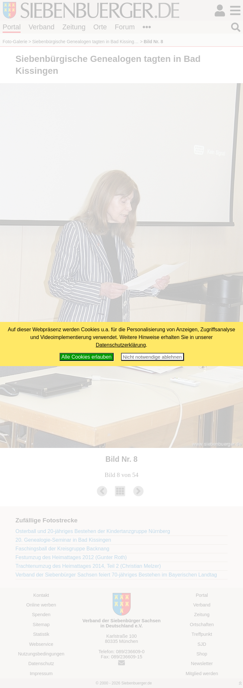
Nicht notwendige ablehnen (152, 357)
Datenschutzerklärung (121, 345)
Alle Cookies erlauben (86, 357)
